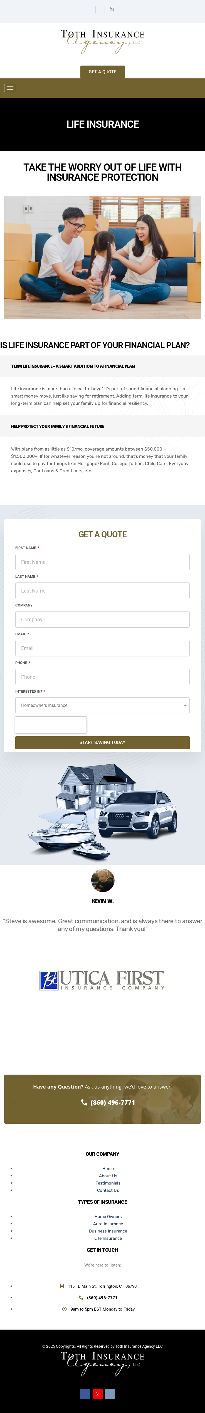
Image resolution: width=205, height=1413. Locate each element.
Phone (21, 663)
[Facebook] (92, 9)
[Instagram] (101, 9)
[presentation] (51, 725)
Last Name (25, 576)
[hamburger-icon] (9, 88)
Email (21, 634)
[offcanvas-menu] (199, 88)
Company (24, 605)
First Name (26, 548)
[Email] (112, 9)
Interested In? (29, 691)
